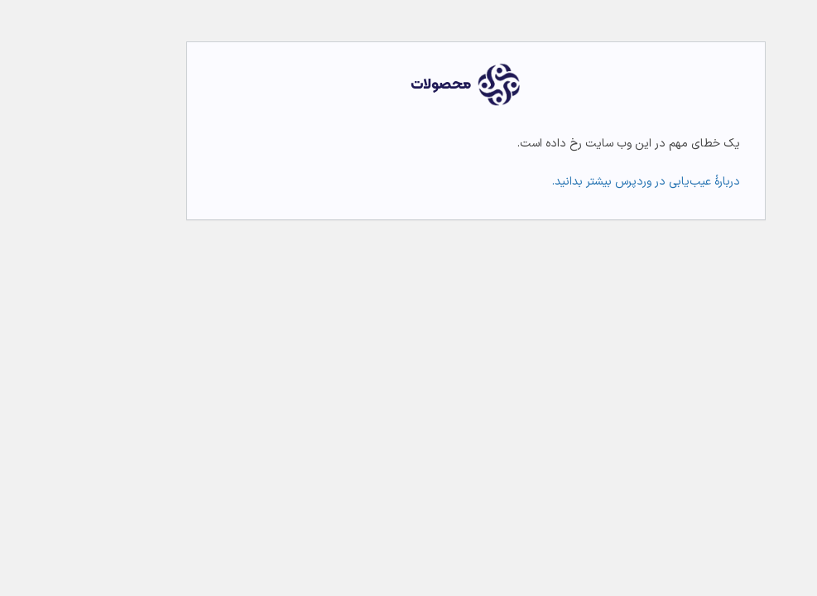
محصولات (374, 85)
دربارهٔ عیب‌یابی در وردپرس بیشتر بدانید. (579, 181)
